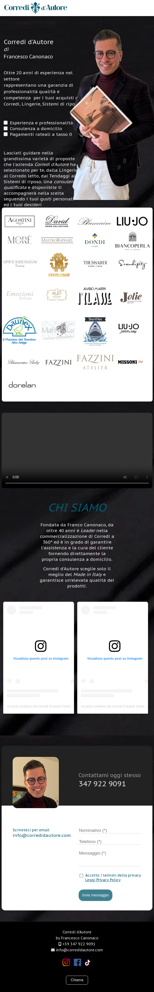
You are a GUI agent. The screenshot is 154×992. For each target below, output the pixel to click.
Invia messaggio (95, 895)
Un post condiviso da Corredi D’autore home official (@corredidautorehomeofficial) (65, 706)
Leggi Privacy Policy (103, 880)
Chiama (77, 980)
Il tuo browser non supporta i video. (77, 450)
